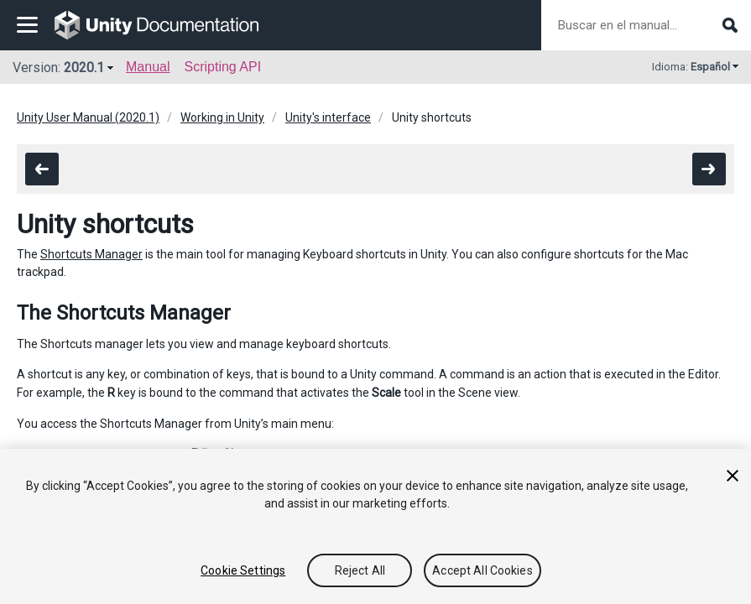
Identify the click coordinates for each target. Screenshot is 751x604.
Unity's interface (328, 117)
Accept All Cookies (482, 570)
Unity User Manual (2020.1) (88, 117)
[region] (375, 526)
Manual (147, 67)
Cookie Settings (243, 570)
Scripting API (222, 67)
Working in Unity (222, 117)
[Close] (732, 475)
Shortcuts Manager (91, 254)
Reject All (360, 570)
